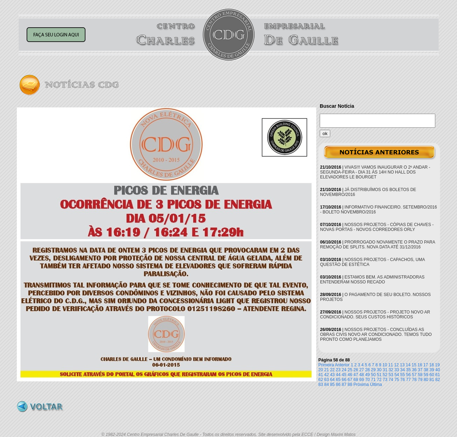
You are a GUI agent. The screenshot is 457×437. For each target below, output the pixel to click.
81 (431, 379)
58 (420, 374)
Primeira (326, 364)
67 (350, 379)
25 (350, 369)
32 (390, 369)
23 (338, 369)
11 (390, 364)
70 (367, 379)
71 (373, 379)
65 (338, 379)
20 (320, 369)
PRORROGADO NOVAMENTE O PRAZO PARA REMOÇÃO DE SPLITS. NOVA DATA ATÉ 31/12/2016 (377, 244)
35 (408, 369)
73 (385, 379)
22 (332, 369)
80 (426, 379)
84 (326, 384)
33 (396, 369)
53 (390, 374)
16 (419, 364)
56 (408, 374)
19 (437, 364)
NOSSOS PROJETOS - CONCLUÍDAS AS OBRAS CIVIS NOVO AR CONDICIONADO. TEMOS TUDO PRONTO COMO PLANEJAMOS (376, 334)
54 (396, 374)
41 (320, 374)
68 (355, 379)
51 (379, 374)
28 (367, 369)
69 (361, 379)
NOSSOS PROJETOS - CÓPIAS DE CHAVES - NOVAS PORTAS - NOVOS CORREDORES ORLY (377, 227)
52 (385, 374)
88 (350, 384)
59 (426, 374)
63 (326, 379)
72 (379, 379)
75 (396, 379)
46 (350, 374)
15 (414, 364)
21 (326, 369)
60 (431, 374)
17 (425, 364)
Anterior (342, 364)
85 (332, 384)
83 (320, 384)
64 (332, 379)
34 (402, 369)
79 (420, 379)
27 (361, 369)
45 (344, 374)
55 (402, 374)
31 (385, 369)
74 (390, 379)
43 (332, 374)
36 (414, 369)
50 (373, 374)
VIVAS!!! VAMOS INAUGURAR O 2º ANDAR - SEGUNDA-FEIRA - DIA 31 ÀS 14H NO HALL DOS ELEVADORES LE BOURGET (375, 172)
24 (344, 369)
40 (437, 369)
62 (320, 379)
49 (367, 374)
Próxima (361, 384)
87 (344, 384)
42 (326, 374)
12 (396, 364)
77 (408, 379)
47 (355, 374)
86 (338, 384)
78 (414, 379)
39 (431, 369)
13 (402, 364)
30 (379, 369)
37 (420, 369)
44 (338, 374)
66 (344, 379)
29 (373, 369)
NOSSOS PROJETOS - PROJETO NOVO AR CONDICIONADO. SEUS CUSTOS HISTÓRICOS (375, 314)
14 (408, 364)
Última (376, 384)
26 (355, 369)
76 (402, 379)
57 (414, 374)
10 (384, 364)
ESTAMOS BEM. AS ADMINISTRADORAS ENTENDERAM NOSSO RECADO (372, 279)
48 (361, 374)
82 (437, 379)
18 (431, 364)
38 (426, 369)
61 (437, 374)
